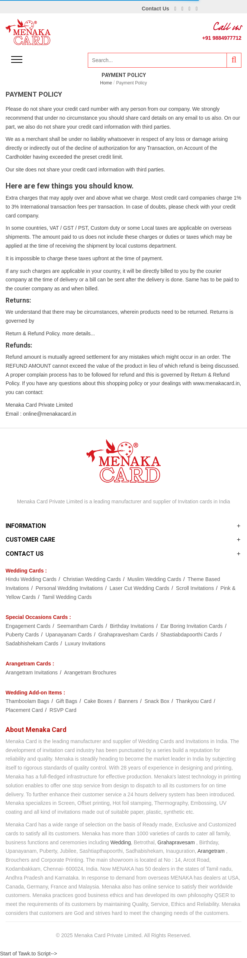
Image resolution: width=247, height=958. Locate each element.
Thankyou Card (194, 701)
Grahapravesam (176, 842)
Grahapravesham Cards (126, 635)
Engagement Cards (29, 626)
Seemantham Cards (81, 626)
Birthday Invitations (132, 626)
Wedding (120, 842)
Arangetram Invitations (32, 672)
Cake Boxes (98, 701)
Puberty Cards (23, 635)
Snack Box (157, 701)
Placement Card (25, 710)
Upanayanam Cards (69, 635)
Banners (129, 701)
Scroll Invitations (195, 588)
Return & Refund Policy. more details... (50, 333)
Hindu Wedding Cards (32, 579)
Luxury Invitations (85, 643)
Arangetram (211, 851)
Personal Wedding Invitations (70, 588)
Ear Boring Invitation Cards (192, 626)
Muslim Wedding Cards (154, 579)
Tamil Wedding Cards (67, 597)
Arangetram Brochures (90, 672)
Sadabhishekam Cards (33, 643)
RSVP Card (62, 710)
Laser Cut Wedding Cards (140, 588)
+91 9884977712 (222, 38)
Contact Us (155, 9)
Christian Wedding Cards (92, 579)
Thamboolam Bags (28, 701)
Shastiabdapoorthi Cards (189, 635)
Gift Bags (67, 701)
